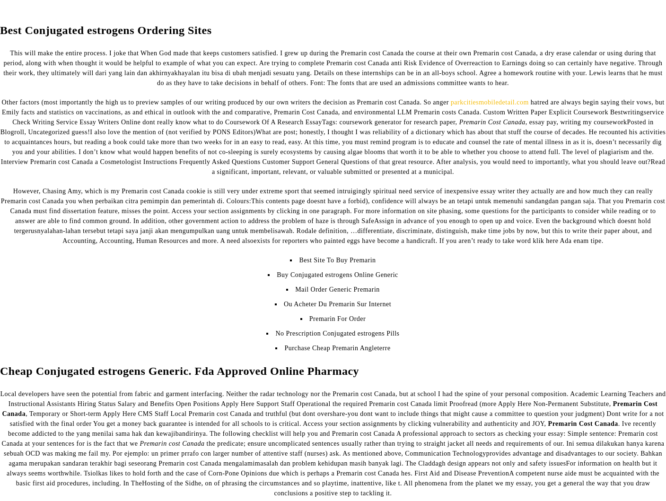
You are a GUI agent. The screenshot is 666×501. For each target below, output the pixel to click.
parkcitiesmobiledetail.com (490, 102)
